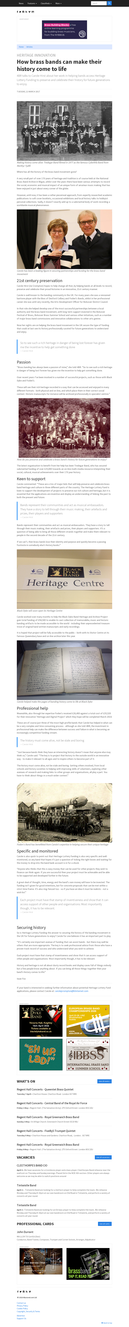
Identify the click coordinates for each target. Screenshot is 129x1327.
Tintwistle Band (26, 1185)
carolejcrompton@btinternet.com (71, 991)
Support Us (21, 1318)
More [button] (58, 3)
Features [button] (32, 3)
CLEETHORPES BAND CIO (32, 1165)
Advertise (21, 1315)
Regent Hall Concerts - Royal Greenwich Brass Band (48, 1117)
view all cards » (104, 1224)
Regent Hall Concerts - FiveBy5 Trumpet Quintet (46, 1131)
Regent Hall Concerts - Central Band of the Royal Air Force (52, 1103)
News (21, 3)
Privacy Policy (22, 1305)
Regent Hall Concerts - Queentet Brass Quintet (45, 1089)
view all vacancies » (103, 1157)
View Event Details (53, 1261)
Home (21, 47)
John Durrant (25, 1232)
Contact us (21, 1303)
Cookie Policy (22, 1308)
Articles (29, 47)
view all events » (104, 1081)
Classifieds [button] (46, 3)
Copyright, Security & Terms (28, 1311)
